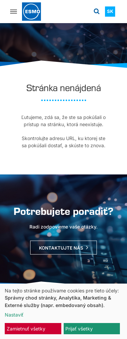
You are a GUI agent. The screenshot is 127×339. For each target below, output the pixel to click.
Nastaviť (14, 315)
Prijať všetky (79, 329)
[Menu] (13, 11)
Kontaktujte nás (61, 248)
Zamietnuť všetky (26, 329)
